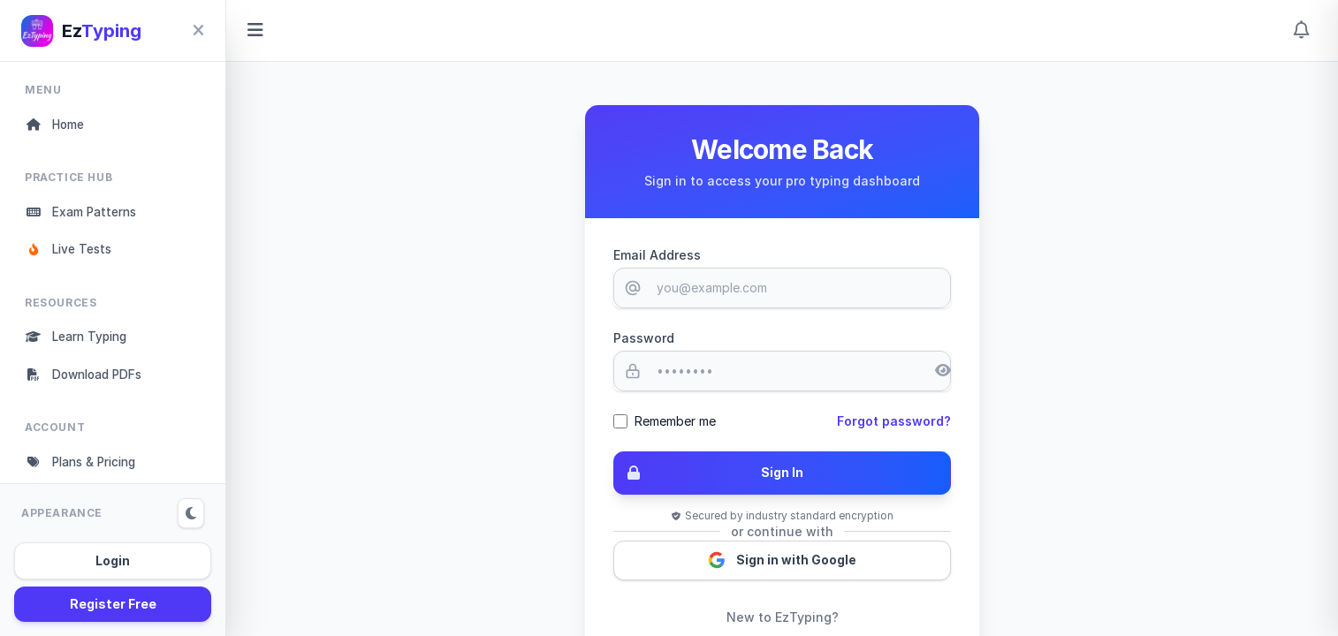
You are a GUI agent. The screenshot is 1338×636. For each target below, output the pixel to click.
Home (56, 124)
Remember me (675, 420)
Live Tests (71, 252)
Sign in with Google (782, 562)
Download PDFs (87, 379)
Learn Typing (79, 340)
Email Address (657, 254)
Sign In (708, 473)
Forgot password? (894, 420)
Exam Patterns (84, 213)
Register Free (113, 603)
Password (643, 337)
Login (112, 560)
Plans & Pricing (85, 467)
